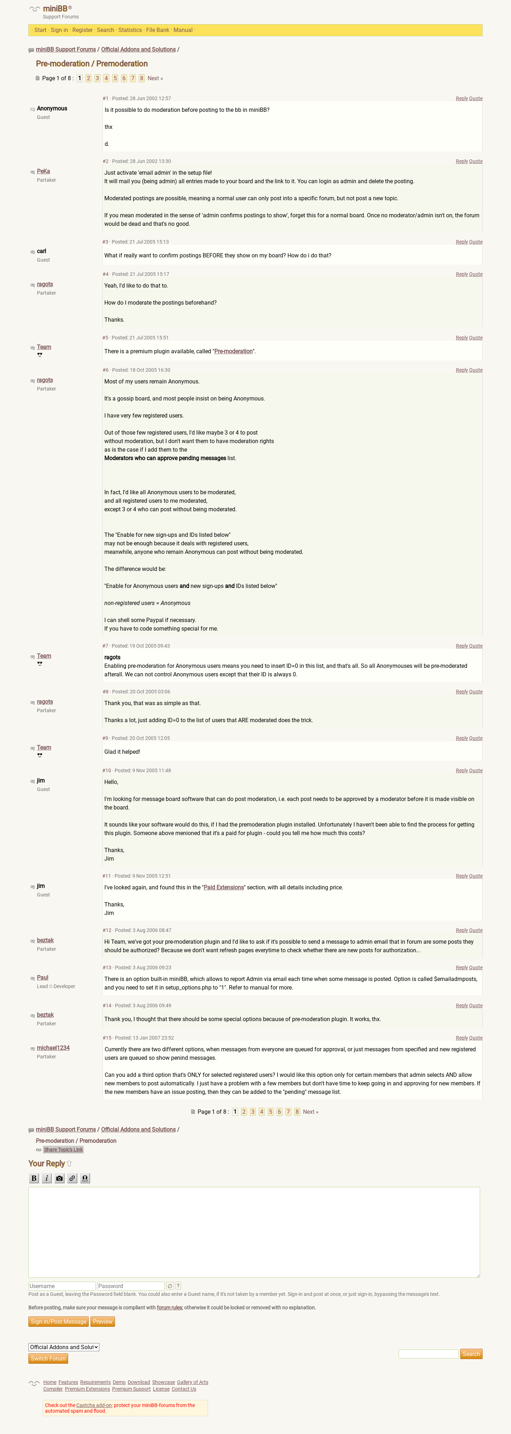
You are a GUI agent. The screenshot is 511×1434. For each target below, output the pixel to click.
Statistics (130, 30)
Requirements (95, 1382)
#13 (107, 967)
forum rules (169, 1307)
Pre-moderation (233, 351)
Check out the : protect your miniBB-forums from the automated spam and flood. (120, 1408)
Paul (42, 977)
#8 (106, 691)
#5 (105, 337)
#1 (106, 98)
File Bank (157, 30)
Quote (476, 98)
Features (68, 1382)
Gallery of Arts (192, 1382)
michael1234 (53, 1048)
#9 (105, 738)
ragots (45, 284)
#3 (105, 242)
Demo (119, 1382)
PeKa (43, 171)
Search (105, 30)
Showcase (163, 1382)
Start (40, 30)
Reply (462, 98)
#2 (106, 161)
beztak (45, 940)
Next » (155, 78)
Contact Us (184, 1389)
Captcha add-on (94, 1405)
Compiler (53, 1389)
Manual (183, 30)
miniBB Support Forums (66, 49)
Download (139, 1382)
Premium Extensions (87, 1389)
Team (44, 347)
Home (49, 1382)
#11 (106, 876)
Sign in (59, 30)
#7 (105, 646)
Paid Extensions (224, 887)
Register (82, 30)
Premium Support (131, 1389)
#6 (106, 370)
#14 (107, 1005)
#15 (107, 1038)
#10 (106, 770)
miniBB (55, 8)
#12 (107, 930)
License (161, 1389)
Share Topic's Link (63, 1149)
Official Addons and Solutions (138, 49)
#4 (106, 274)
